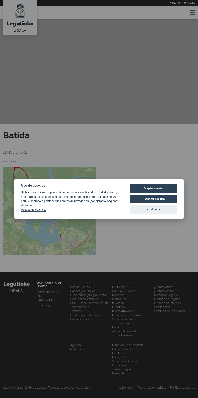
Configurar (153, 209)
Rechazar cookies (154, 198)
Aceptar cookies (154, 188)
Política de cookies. (33, 209)
